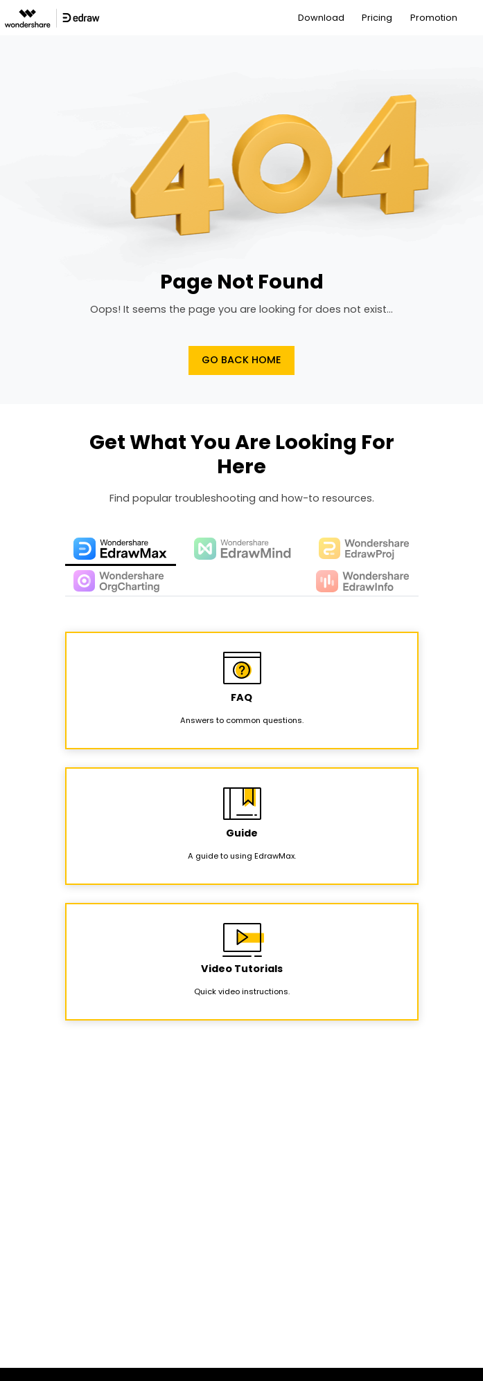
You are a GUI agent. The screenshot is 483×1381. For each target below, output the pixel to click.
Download (321, 18)
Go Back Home (241, 360)
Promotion (433, 18)
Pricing (377, 18)
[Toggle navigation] (473, 17)
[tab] (120, 549)
